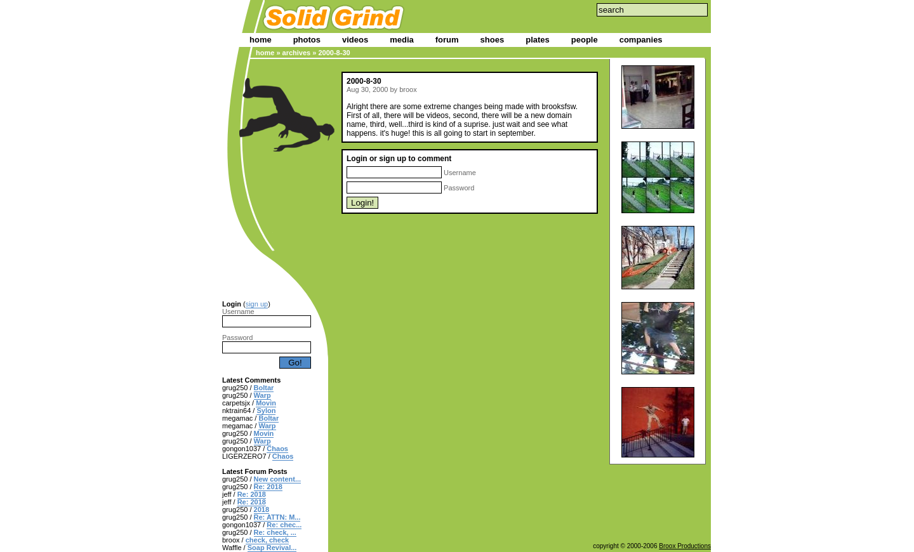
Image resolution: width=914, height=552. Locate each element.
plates (538, 39)
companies (641, 39)
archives (296, 52)
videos (355, 39)
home (260, 39)
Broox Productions (685, 545)
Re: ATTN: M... (277, 517)
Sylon (265, 410)
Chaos (277, 448)
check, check (267, 540)
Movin (266, 403)
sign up (257, 304)
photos (307, 39)
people (584, 39)
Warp (262, 395)
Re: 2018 (268, 486)
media (402, 39)
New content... (277, 479)
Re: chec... (284, 525)
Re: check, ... (275, 532)
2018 (261, 509)
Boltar (264, 387)
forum (447, 39)
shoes (492, 39)
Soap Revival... (272, 547)
